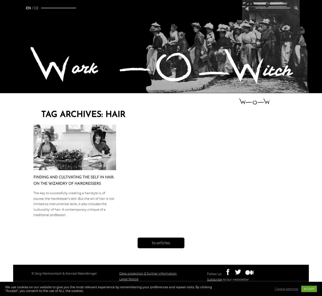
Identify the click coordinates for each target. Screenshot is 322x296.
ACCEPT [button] (309, 288)
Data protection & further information (148, 273)
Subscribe (214, 279)
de (36, 8)
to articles (161, 243)
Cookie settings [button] (286, 289)
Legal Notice (128, 279)
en (28, 8)
